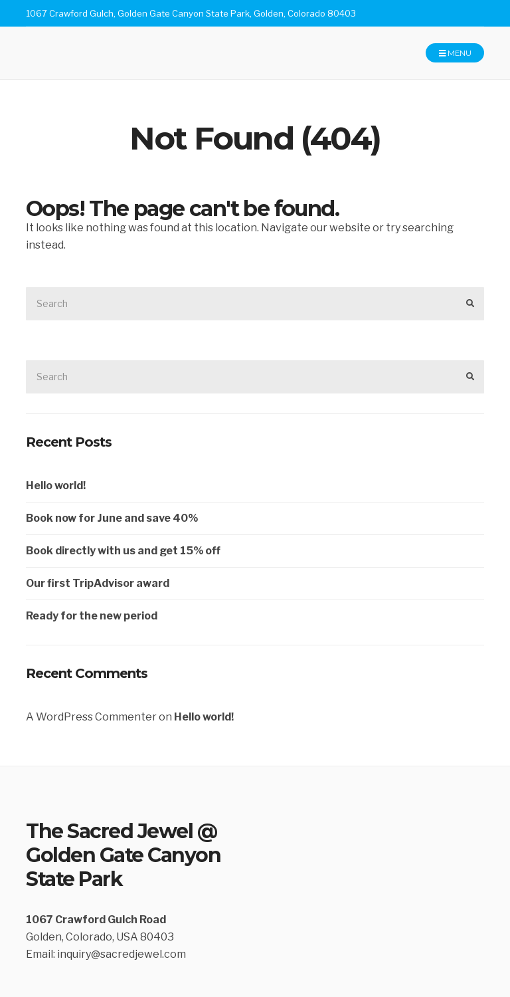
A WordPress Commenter (91, 717)
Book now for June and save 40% (112, 518)
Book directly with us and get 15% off (123, 550)
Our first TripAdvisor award (97, 583)
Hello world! (56, 485)
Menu (455, 53)
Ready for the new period (91, 615)
